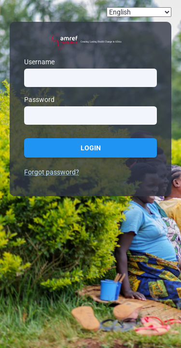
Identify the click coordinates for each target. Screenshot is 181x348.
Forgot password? (51, 172)
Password (39, 99)
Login (91, 148)
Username (39, 62)
